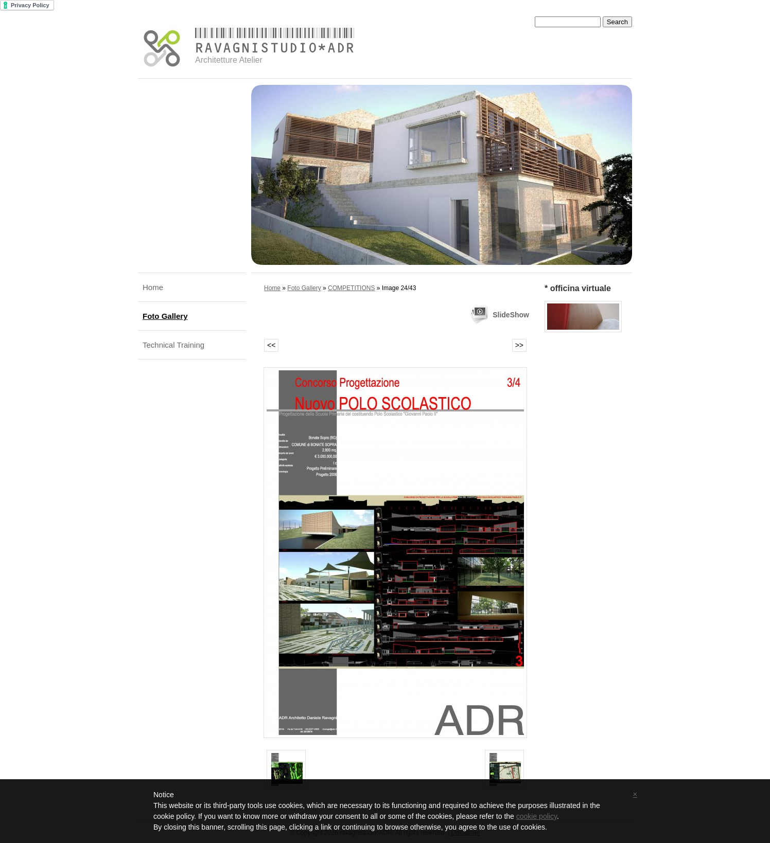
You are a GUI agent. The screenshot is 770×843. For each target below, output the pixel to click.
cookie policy (536, 816)
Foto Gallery (165, 316)
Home (153, 287)
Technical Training (173, 344)
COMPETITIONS (351, 288)
